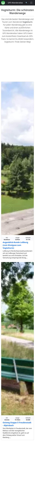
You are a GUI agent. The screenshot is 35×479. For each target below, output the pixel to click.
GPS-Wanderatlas (15, 2)
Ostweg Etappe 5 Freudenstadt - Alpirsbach (17, 424)
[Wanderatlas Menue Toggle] (31, 3)
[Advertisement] (17, 62)
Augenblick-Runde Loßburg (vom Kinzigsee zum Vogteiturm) (15, 245)
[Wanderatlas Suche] (26, 3)
